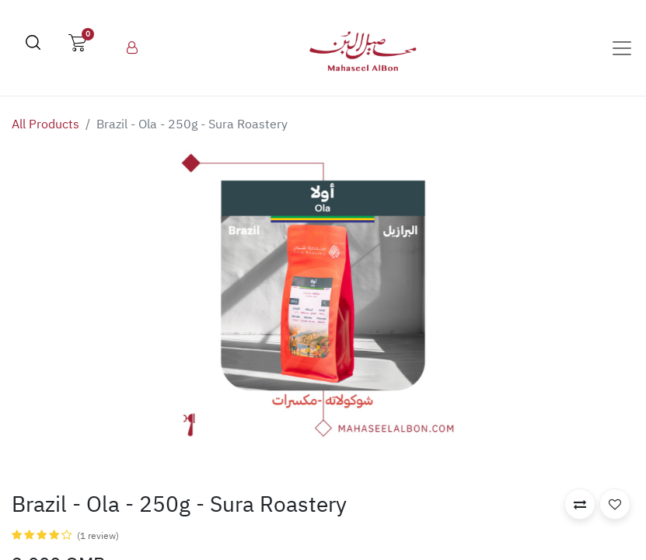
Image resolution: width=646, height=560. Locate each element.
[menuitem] (132, 48)
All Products (45, 124)
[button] (579, 504)
